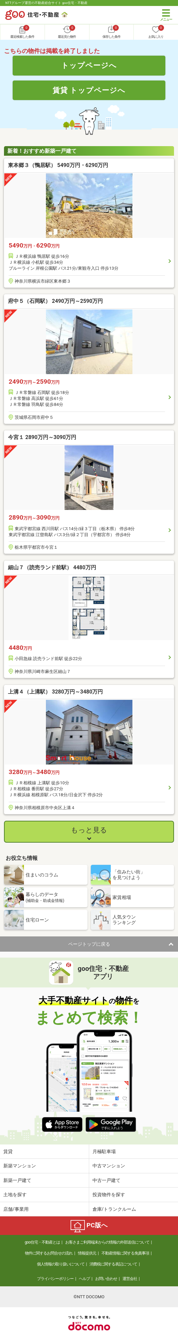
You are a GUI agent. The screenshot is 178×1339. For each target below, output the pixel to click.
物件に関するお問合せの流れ (49, 1253)
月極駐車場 (104, 1151)
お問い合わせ (106, 1278)
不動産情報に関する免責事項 (125, 1253)
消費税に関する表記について (113, 1264)
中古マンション (108, 1165)
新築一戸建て (17, 1180)
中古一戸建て (106, 1180)
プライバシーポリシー (55, 1278)
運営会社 (129, 1278)
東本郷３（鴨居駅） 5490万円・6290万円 (58, 165)
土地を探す (15, 1194)
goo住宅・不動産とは (42, 1242)
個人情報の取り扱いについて (61, 1264)
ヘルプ (84, 1278)
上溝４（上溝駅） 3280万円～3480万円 (55, 692)
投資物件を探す (108, 1194)
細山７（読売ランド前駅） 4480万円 (52, 567)
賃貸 (8, 1151)
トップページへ (89, 65)
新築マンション (19, 1165)
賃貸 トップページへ (89, 90)
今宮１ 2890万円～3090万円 (42, 437)
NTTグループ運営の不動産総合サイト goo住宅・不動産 (46, 3)
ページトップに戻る (89, 944)
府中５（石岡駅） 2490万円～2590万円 (55, 301)
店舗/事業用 (16, 1209)
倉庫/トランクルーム (114, 1209)
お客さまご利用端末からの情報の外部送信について (107, 1242)
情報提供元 (87, 1253)
